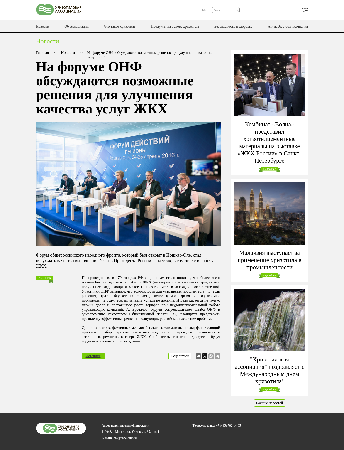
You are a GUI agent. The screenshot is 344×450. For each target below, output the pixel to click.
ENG (203, 10)
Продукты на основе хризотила (175, 26)
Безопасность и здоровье (233, 26)
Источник (93, 356)
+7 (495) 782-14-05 (228, 425)
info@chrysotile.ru (125, 438)
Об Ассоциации (76, 26)
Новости (42, 26)
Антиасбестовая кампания (288, 26)
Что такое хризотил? (120, 26)
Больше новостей (269, 403)
